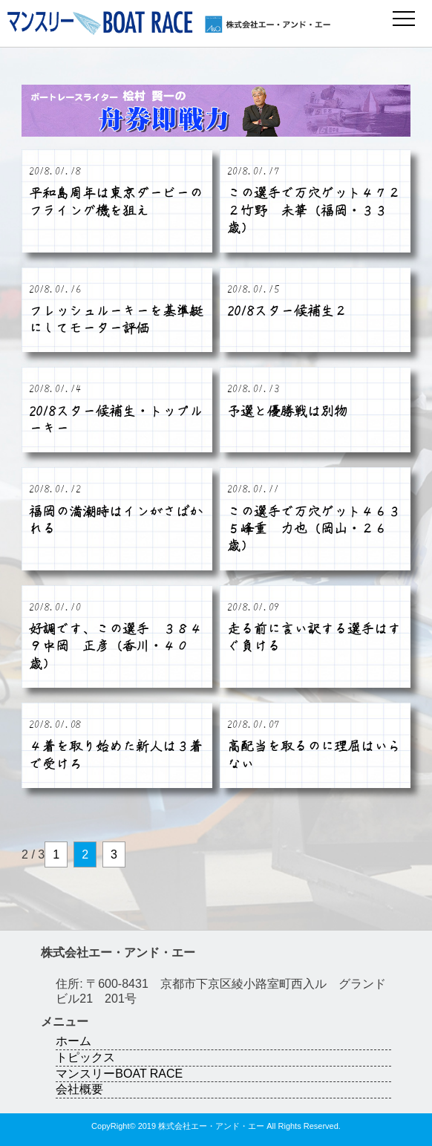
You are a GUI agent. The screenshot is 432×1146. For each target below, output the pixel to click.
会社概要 (79, 1089)
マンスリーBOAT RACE (119, 1073)
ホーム (73, 1041)
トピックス (85, 1057)
